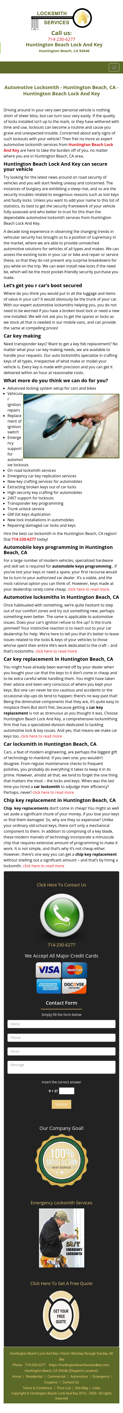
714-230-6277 (61, 39)
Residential (34, 1376)
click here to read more (88, 589)
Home (16, 1376)
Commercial (56, 1376)
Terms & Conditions (37, 1388)
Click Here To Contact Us (61, 885)
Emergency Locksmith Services (61, 1203)
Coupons (51, 1382)
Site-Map (81, 1388)
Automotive (79, 1376)
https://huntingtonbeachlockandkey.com (79, 1365)
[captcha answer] (66, 1090)
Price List (64, 1388)
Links (96, 1388)
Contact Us (70, 1382)
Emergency (101, 1376)
